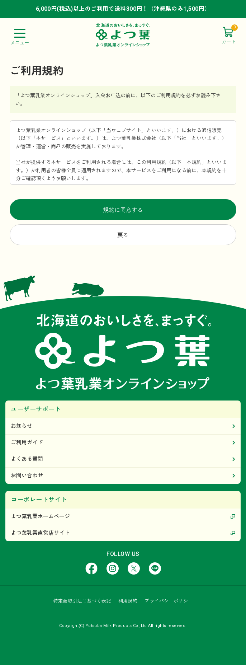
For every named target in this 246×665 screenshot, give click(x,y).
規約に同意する (123, 210)
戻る (123, 235)
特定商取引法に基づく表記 (82, 601)
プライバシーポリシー (169, 601)
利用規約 (128, 601)
